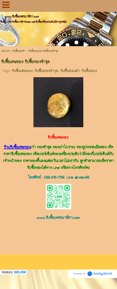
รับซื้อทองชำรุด (46, 71)
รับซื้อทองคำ (19, 51)
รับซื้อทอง (89, 71)
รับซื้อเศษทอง (22, 71)
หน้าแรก (5, 51)
